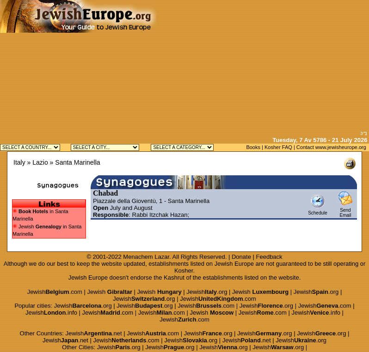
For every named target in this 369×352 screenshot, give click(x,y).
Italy (19, 162)
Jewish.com (54, 291)
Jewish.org (206, 291)
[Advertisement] (262, 64)
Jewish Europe (234, 263)
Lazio (40, 162)
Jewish (109, 291)
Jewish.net (94, 333)
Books (253, 147)
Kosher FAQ (278, 147)
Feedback (269, 256)
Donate (241, 256)
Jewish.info (51, 312)
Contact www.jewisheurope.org (331, 147)
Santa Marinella (77, 162)
